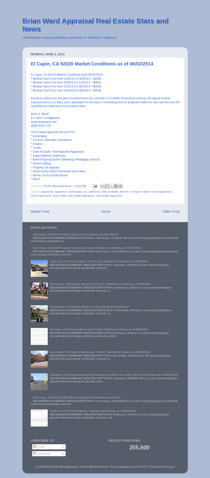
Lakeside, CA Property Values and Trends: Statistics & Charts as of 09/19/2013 (99, 261)
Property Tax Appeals (46, 167)
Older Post (171, 211)
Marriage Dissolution (58, 140)
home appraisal (161, 191)
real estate (59, 195)
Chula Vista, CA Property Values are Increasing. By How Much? (89, 306)
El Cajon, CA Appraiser (45, 118)
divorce (124, 191)
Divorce (38, 140)
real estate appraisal (81, 195)
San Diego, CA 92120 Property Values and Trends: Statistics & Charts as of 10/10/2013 (87, 247)
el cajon (135, 191)
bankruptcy (75, 191)
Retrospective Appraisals (68, 151)
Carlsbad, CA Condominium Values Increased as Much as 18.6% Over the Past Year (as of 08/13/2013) (114, 374)
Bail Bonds (61, 175)
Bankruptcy (40, 136)
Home (106, 211)
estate (146, 191)
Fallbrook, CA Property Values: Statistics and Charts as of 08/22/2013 (93, 410)
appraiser (61, 191)
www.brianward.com (44, 122)
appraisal (47, 191)
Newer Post (40, 211)
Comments (41, 453)
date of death (109, 191)
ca (85, 191)
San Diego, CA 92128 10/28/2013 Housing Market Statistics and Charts (76, 397)
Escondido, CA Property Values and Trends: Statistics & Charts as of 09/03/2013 (100, 352)
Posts (38, 446)
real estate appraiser (109, 195)
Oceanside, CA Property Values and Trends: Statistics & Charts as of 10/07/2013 (100, 284)
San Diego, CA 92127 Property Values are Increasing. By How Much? (76, 234)
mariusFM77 (140, 466)
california (94, 191)
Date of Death (42, 151)
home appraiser (41, 195)
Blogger (170, 466)
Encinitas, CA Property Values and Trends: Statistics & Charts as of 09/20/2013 (99, 329)
